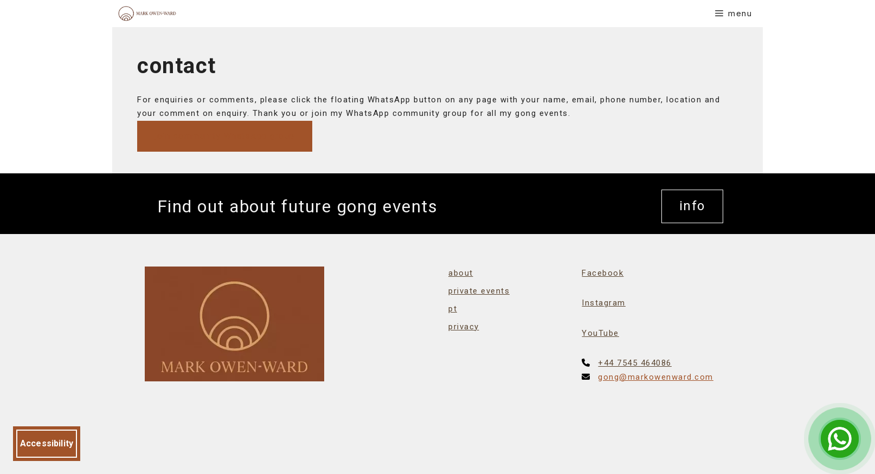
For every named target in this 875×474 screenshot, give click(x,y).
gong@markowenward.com (655, 377)
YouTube (600, 333)
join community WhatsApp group (225, 136)
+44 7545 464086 (635, 363)
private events (479, 291)
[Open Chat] (840, 439)
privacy (463, 327)
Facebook (602, 273)
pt (452, 309)
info (692, 205)
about (460, 273)
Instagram (604, 303)
